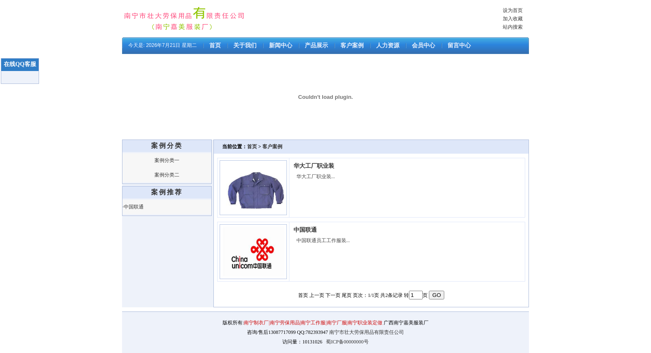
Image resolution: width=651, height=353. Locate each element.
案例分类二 (166, 175)
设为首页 (513, 10)
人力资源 (387, 45)
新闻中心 (280, 45)
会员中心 (423, 45)
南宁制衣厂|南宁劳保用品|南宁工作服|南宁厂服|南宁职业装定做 (314, 323)
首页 (215, 45)
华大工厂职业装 (314, 166)
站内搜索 (513, 27)
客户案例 (352, 45)
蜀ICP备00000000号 (347, 342)
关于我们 (245, 45)
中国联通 (305, 230)
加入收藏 (513, 19)
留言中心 (459, 45)
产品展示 (316, 45)
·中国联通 (133, 207)
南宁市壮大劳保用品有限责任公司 (366, 332)
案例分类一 (166, 160)
